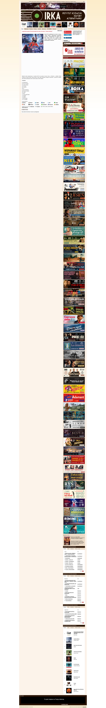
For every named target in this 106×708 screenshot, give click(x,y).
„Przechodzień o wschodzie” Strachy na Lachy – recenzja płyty (70, 556)
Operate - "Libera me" (69, 559)
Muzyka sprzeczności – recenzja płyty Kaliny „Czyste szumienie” (69, 588)
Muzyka (24, 11)
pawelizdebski (79, 564)
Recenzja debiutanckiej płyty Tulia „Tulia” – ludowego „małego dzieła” (70, 581)
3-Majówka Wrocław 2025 (69, 618)
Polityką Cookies (73, 1)
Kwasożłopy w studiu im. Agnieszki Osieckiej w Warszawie (70, 597)
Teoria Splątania (68, 600)
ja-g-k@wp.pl (79, 553)
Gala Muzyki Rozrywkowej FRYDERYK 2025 (69, 621)
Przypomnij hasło (67, 41)
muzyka (38, 106)
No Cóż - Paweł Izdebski (70, 569)
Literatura (24, 15)
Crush (75, 683)
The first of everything (78, 651)
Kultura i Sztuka (25, 18)
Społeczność (25, 20)
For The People (76, 664)
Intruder (66, 590)
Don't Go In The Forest (78, 645)
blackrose (32, 106)
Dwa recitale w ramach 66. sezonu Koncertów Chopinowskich (69, 616)
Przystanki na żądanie (69, 566)
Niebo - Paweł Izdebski (69, 567)
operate (78, 559)
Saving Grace (76, 670)
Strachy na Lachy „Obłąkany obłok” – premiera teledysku (69, 554)
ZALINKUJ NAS (64, 704)
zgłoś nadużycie (25, 107)
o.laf (78, 588)
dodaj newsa (59, 30)
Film (23, 13)
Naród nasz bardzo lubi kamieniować (68, 593)
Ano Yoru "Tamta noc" (69, 564)
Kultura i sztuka (77, 627)
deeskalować (67, 558)
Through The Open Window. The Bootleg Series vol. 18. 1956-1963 (79, 632)
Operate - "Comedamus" (69, 561)
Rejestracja (66, 40)
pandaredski (79, 558)
